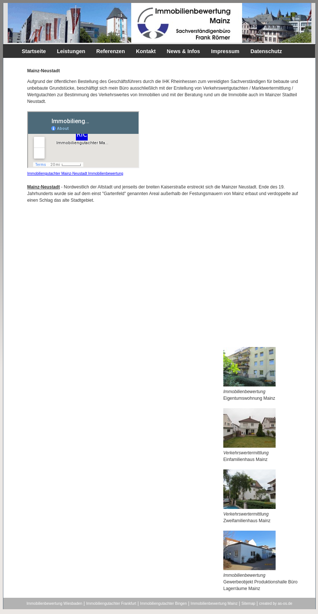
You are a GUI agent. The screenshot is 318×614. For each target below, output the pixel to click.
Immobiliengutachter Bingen (163, 603)
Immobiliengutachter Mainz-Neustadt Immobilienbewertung (75, 173)
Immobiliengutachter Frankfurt (111, 603)
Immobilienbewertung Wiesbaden (54, 603)
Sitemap (248, 603)
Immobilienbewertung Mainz (214, 603)
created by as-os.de (275, 603)
